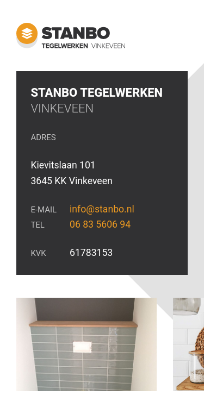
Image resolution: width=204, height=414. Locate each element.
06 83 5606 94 (100, 224)
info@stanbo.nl (102, 209)
